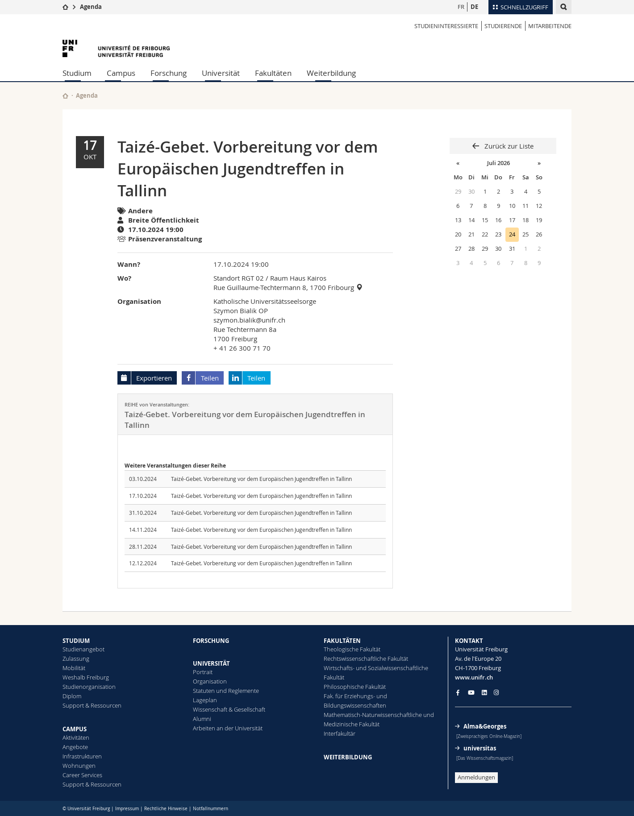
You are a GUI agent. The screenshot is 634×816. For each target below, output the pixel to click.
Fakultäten (273, 73)
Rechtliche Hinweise (166, 809)
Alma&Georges (484, 726)
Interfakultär (339, 733)
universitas (479, 748)
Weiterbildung (331, 73)
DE (474, 7)
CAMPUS (75, 729)
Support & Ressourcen (92, 705)
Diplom (72, 696)
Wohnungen (79, 766)
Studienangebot (83, 649)
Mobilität (74, 668)
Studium (77, 73)
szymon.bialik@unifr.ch (249, 319)
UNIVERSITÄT (211, 663)
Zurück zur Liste (508, 145)
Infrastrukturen (82, 756)
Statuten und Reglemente (226, 691)
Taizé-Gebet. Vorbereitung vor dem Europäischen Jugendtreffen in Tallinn (261, 478)
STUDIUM (76, 641)
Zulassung (76, 658)
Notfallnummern (210, 809)
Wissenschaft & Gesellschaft (229, 709)
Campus (121, 73)
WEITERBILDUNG (348, 757)
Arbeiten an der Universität (228, 728)
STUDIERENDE (503, 26)
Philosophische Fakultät (355, 687)
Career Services (82, 775)
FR (461, 7)
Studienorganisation (89, 687)
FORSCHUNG (211, 641)
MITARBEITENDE (549, 26)
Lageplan (205, 700)
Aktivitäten (76, 737)
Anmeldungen (476, 777)
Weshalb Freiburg (86, 677)
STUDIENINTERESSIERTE (446, 26)
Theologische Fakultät (352, 649)
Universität (221, 73)
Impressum (127, 809)
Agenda (91, 7)
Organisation (210, 681)
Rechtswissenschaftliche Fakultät (366, 658)
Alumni (202, 719)
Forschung (168, 73)
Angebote (75, 747)
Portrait (203, 672)
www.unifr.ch (474, 677)
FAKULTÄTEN (342, 641)
